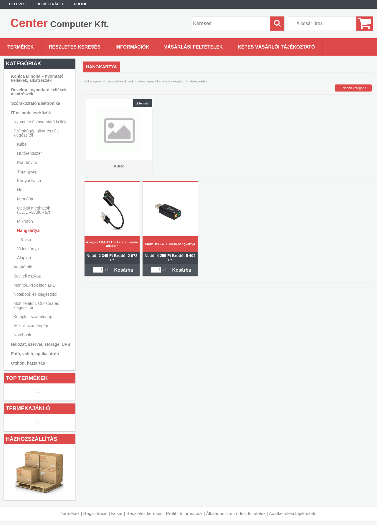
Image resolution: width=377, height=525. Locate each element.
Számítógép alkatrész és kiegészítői (162, 81)
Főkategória (93, 81)
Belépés (17, 4)
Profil (171, 513)
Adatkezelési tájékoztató (293, 513)
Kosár (117, 513)
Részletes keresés (144, 513)
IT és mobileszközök (118, 81)
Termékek (70, 513)
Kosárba (123, 270)
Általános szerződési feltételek (236, 513)
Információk (191, 513)
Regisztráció (95, 513)
